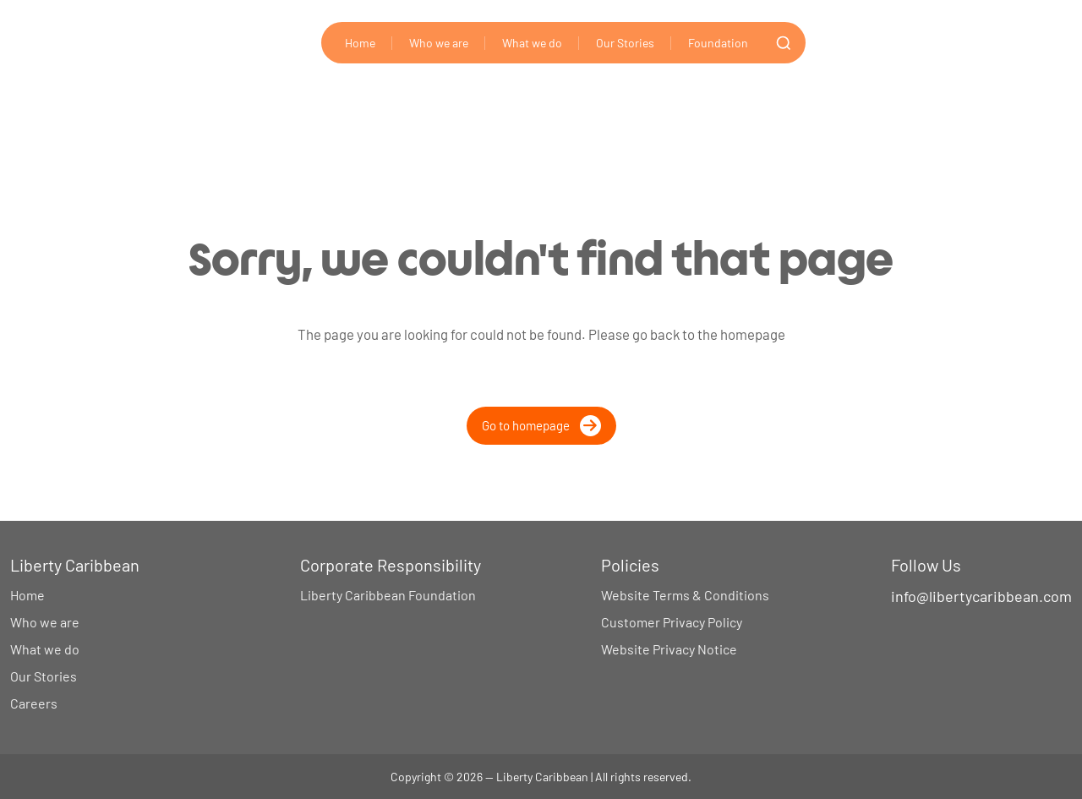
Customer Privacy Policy (671, 622)
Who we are (438, 43)
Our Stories (625, 43)
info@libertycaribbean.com (981, 596)
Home (360, 43)
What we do (532, 43)
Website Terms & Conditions (685, 595)
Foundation (718, 43)
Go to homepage (541, 425)
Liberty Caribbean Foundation (388, 595)
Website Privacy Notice (669, 649)
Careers (33, 703)
